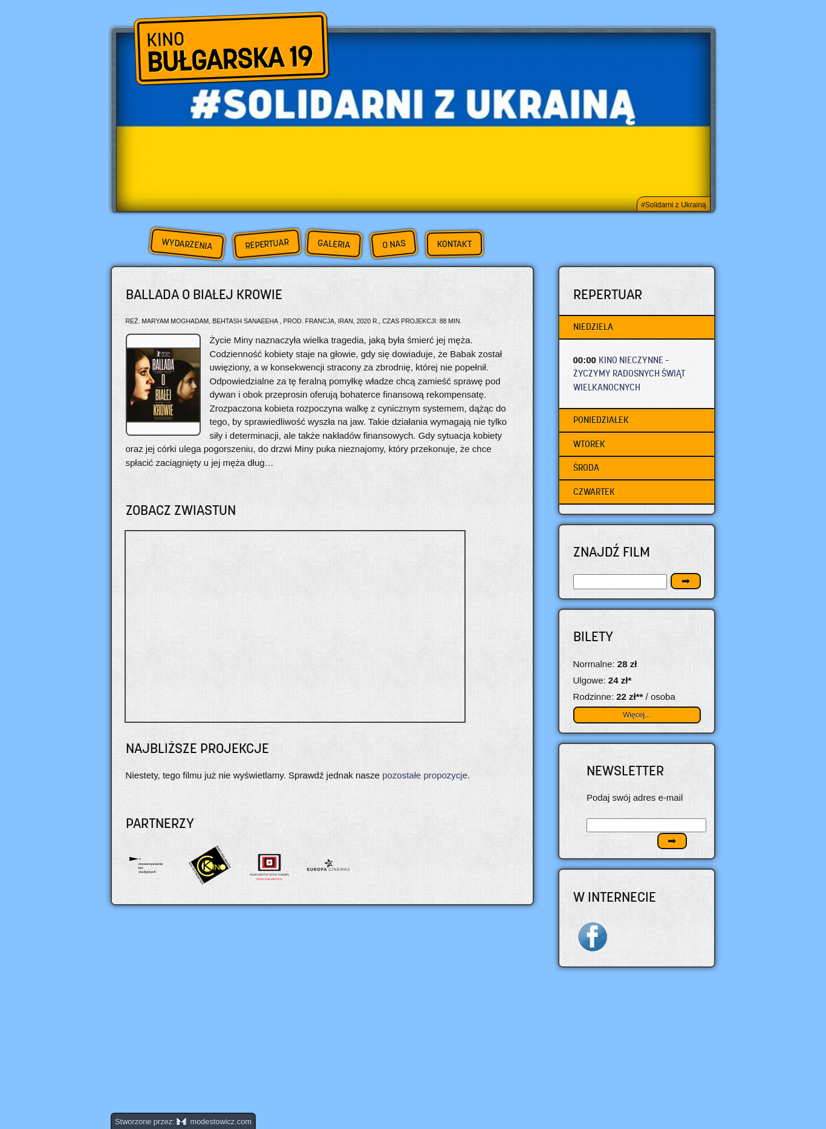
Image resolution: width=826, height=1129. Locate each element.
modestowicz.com (214, 1121)
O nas (394, 244)
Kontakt (454, 244)
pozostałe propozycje (424, 775)
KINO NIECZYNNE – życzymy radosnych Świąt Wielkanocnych (629, 373)
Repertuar (266, 244)
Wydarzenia (187, 244)
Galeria (333, 244)
